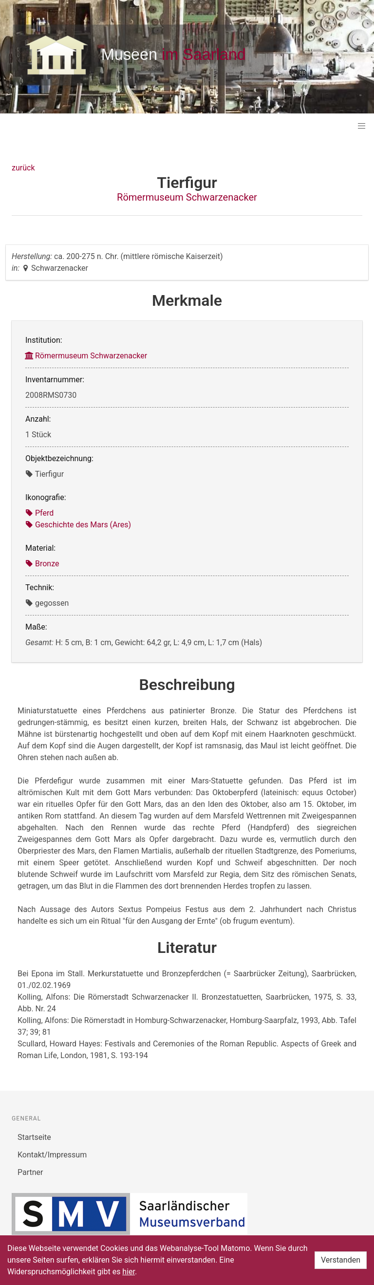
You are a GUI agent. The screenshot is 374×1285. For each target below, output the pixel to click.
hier (128, 1271)
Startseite (34, 1137)
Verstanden (340, 1260)
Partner (30, 1172)
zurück (23, 167)
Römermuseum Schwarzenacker (187, 197)
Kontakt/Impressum (52, 1154)
